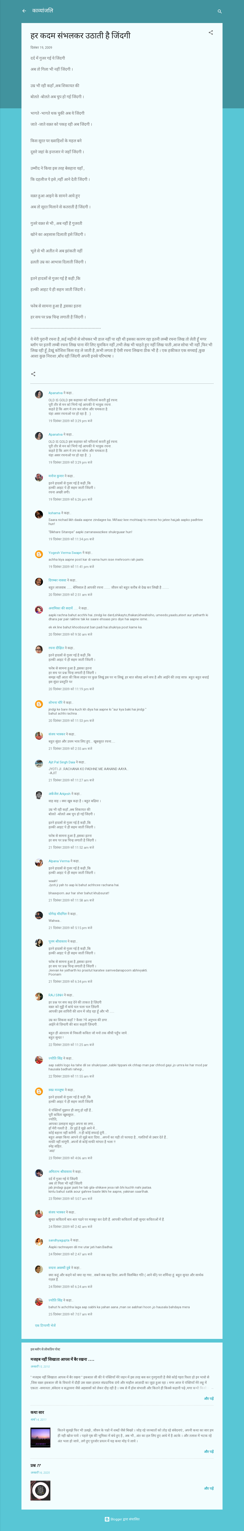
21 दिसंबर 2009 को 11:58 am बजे (71, 900)
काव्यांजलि (42, 10)
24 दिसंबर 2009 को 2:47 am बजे (70, 1254)
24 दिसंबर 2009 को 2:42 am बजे (70, 1227)
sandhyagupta (59, 1240)
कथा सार (37, 1412)
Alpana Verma (59, 861)
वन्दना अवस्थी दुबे (59, 1268)
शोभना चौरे (55, 703)
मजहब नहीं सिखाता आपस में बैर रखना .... (62, 1359)
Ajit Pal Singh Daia (62, 762)
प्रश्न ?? (35, 1465)
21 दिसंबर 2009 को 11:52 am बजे (71, 848)
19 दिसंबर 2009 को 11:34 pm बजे (71, 539)
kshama (54, 513)
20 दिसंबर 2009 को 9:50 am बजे (70, 634)
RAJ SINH (56, 995)
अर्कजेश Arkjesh (59, 794)
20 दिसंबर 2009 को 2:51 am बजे (70, 595)
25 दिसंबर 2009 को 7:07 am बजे (70, 1314)
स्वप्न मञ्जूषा (57, 1090)
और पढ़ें (209, 1399)
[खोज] (220, 12)
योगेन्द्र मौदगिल (58, 914)
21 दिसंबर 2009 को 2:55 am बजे (70, 749)
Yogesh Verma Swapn (65, 553)
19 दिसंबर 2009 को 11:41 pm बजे (71, 567)
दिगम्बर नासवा (57, 580)
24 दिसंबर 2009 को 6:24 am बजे (70, 1287)
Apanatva (56, 393)
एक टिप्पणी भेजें (45, 1326)
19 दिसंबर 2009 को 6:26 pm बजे (70, 499)
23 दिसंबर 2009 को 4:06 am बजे (70, 1158)
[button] (211, 33)
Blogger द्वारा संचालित (122, 1519)
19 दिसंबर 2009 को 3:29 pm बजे (70, 421)
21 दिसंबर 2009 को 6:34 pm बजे (70, 982)
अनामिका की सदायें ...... (63, 608)
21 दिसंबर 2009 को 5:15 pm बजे (70, 928)
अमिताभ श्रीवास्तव (60, 1172)
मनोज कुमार (56, 476)
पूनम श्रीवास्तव (58, 941)
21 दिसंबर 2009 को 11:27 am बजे (71, 780)
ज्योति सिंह (55, 1058)
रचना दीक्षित (56, 648)
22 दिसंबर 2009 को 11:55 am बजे (71, 1076)
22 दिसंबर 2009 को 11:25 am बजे (71, 1045)
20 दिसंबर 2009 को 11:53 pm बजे (71, 721)
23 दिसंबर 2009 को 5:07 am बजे (70, 1199)
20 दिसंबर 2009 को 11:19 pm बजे (71, 689)
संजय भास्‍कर (57, 734)
